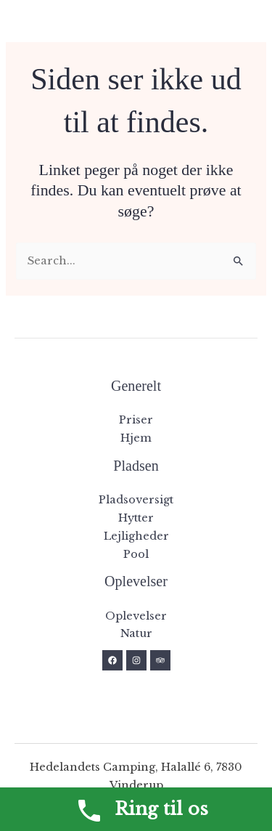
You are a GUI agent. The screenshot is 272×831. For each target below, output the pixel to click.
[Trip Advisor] (160, 660)
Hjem (136, 438)
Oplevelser (136, 616)
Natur (136, 633)
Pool (136, 554)
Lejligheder (136, 536)
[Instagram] (136, 660)
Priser (136, 419)
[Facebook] (112, 660)
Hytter (136, 517)
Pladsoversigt (136, 499)
